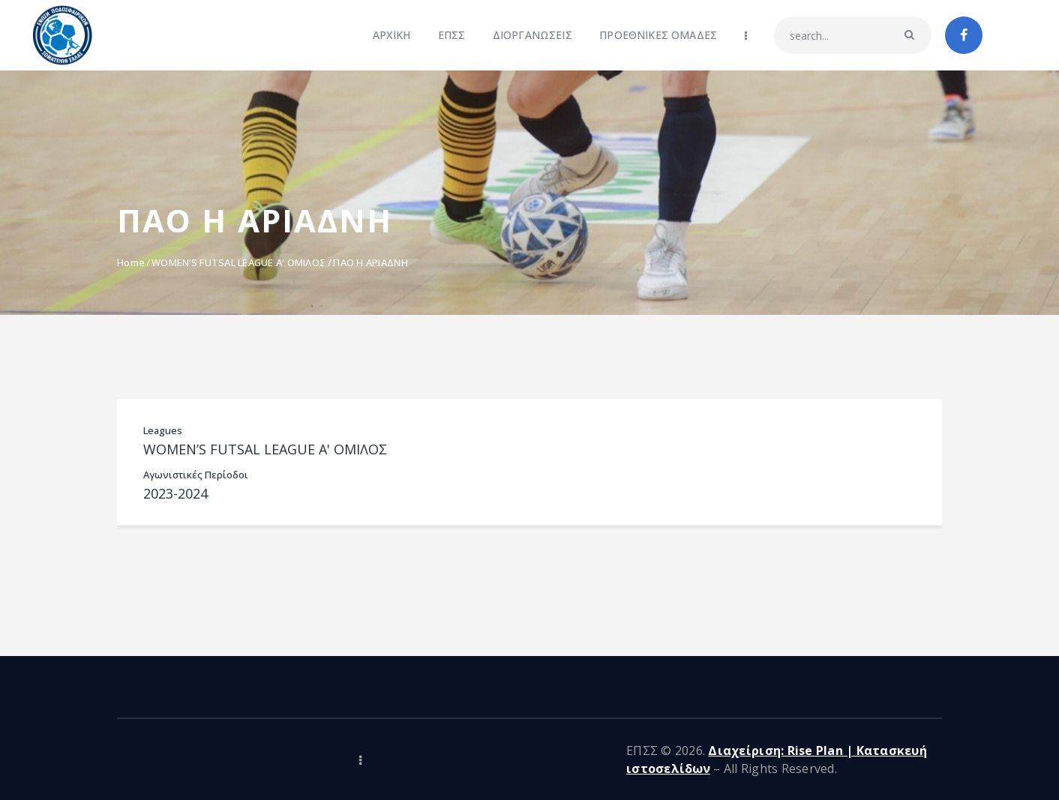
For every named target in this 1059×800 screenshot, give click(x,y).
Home (131, 262)
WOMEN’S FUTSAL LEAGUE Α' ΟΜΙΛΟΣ (239, 262)
